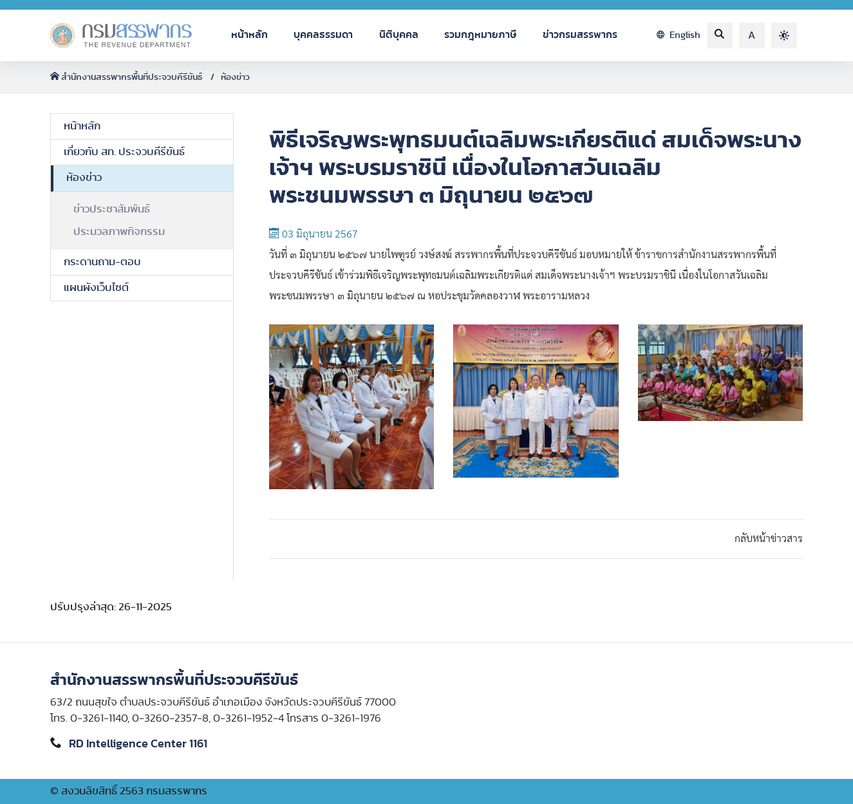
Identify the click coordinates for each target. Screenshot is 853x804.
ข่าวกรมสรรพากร (580, 35)
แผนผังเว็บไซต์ (96, 288)
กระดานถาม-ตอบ (102, 262)
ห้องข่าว (235, 77)
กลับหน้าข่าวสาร (769, 539)
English (678, 35)
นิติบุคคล (398, 35)
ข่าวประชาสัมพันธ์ (111, 209)
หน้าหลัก (249, 35)
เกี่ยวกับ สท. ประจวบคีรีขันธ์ (124, 152)
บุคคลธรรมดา (323, 35)
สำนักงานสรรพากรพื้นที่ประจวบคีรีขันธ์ (127, 77)
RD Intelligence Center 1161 (138, 744)
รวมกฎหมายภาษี (480, 35)
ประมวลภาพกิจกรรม (119, 232)
